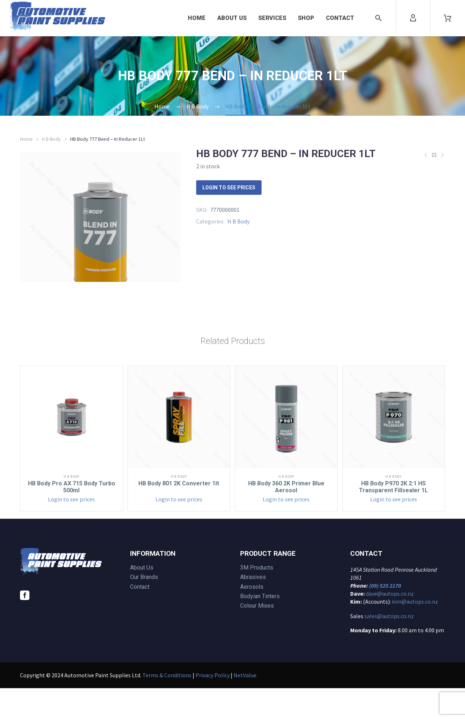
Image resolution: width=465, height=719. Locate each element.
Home (197, 18)
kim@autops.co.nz (415, 632)
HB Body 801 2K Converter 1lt (178, 514)
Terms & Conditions (166, 706)
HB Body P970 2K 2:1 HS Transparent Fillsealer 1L (393, 517)
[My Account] (413, 18)
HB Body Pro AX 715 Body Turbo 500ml (71, 517)
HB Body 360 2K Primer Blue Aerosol (286, 517)
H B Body (51, 139)
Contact (340, 18)
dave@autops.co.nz (390, 624)
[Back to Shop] (434, 155)
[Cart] (447, 18)
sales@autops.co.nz (389, 646)
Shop (306, 18)
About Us (232, 18)
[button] (378, 18)
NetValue (245, 706)
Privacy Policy (212, 706)
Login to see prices (228, 187)
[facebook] (24, 626)
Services (272, 18)
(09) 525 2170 (385, 616)
